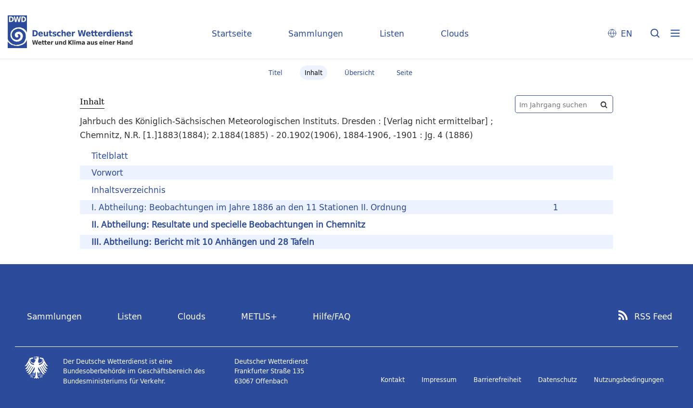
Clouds (455, 33)
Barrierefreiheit (497, 379)
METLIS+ (259, 316)
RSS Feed (653, 316)
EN (626, 33)
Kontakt (393, 379)
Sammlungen (315, 33)
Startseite (232, 33)
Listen (392, 33)
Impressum (439, 379)
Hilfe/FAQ (331, 316)
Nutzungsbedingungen (629, 379)
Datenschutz (557, 379)
